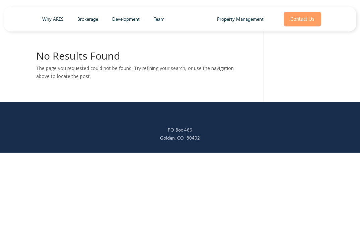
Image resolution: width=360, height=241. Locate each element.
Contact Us (302, 19)
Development (126, 19)
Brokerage (87, 19)
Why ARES (52, 19)
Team (159, 19)
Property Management (240, 19)
